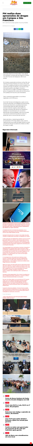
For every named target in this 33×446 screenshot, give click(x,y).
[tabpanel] (16, 141)
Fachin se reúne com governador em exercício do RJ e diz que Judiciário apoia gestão (16, 428)
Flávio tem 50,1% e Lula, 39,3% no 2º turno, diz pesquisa (17, 405)
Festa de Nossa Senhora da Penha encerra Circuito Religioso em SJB (17, 399)
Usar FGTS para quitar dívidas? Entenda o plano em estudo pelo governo (16, 420)
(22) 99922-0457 (27, 2)
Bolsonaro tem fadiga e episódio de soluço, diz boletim (17, 412)
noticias (7, 402)
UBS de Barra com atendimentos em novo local (16, 436)
